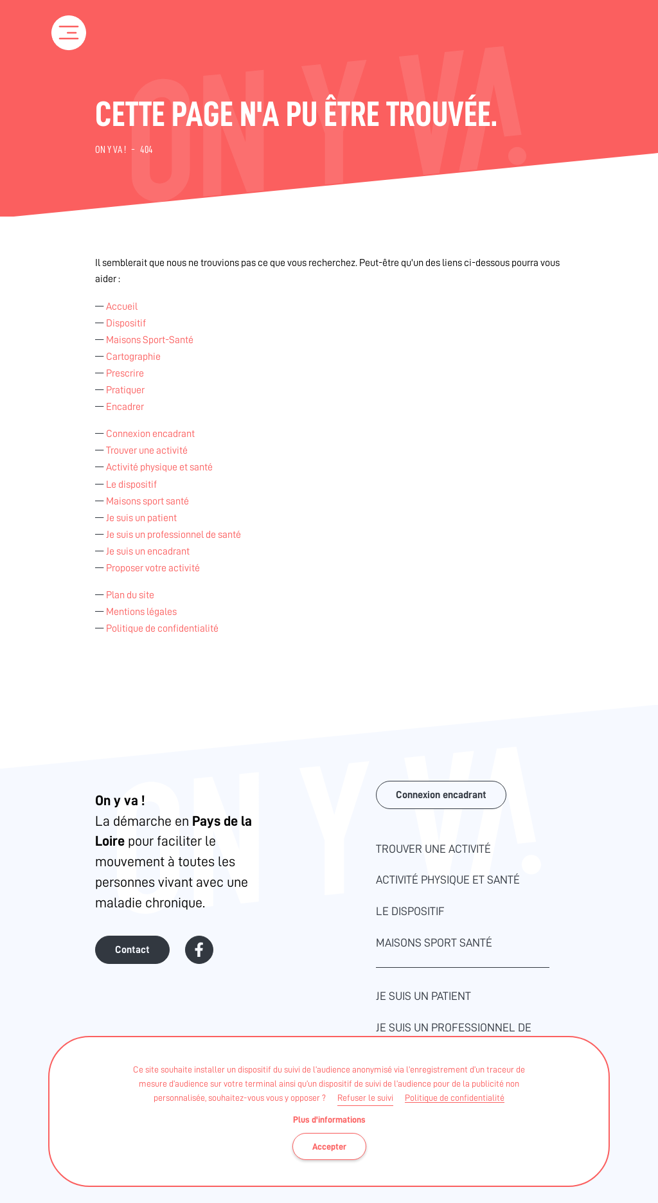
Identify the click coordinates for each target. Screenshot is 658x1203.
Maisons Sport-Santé (149, 340)
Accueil (122, 306)
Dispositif (126, 323)
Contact (132, 950)
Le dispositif (131, 484)
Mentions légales (141, 612)
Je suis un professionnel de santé (173, 535)
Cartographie (133, 357)
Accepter (329, 1146)
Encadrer (125, 407)
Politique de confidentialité (454, 1097)
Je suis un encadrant (148, 551)
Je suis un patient (141, 518)
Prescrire (125, 373)
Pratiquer (125, 390)
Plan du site (130, 595)
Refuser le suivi (365, 1097)
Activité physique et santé (159, 467)
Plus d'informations (329, 1119)
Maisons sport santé (147, 501)
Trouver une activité (147, 450)
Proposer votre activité (153, 568)
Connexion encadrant (150, 434)
